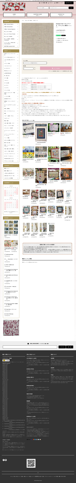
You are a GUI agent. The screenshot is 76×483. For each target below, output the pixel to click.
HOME (14, 15)
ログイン (62, 2)
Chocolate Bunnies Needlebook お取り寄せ (51, 199)
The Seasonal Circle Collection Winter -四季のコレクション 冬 (12, 292)
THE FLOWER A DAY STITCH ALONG (12, 276)
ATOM (64, 476)
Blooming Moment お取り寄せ (53, 164)
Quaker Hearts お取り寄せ (43, 215)
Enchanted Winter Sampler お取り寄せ (43, 200)
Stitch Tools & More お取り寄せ (66, 164)
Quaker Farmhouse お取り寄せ (34, 201)
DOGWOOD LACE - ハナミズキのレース (11, 281)
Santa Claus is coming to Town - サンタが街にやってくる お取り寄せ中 (12, 297)
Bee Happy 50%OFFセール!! (65, 133)
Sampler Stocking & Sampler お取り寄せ (26, 234)
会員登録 (56, 2)
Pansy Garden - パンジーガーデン (12, 260)
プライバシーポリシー (49, 476)
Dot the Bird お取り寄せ (26, 216)
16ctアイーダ (35, 20)
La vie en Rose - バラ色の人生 (11, 286)
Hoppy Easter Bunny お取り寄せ (40, 185)
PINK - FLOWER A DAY (10, 264)
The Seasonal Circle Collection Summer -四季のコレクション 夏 (12, 270)
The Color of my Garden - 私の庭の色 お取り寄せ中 (12, 304)
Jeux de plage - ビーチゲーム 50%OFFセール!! (53, 133)
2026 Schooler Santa (9, 254)
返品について (59, 71)
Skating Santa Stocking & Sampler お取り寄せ (34, 234)
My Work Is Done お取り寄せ (68, 201)
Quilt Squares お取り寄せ (51, 215)
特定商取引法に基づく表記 (67, 71)
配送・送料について (24, 476)
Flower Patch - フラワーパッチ (11, 309)
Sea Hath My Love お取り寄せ (59, 215)
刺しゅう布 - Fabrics (29, 20)
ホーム (23, 20)
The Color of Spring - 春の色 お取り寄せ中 (7, 248)
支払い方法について (17, 476)
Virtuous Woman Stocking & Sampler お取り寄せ (43, 234)
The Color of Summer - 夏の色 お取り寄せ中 (28, 160)
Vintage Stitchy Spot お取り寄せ (26, 196)
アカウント (51, 2)
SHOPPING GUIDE (38, 15)
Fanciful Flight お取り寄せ (40, 142)
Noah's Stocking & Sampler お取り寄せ (68, 217)
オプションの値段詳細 (52, 71)
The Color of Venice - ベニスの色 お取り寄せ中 (11, 235)
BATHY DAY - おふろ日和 (28, 136)
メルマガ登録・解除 (43, 2)
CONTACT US (61, 15)
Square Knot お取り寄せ (51, 234)
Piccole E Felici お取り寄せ (28, 177)
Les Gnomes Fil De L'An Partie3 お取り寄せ (41, 160)
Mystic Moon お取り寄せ (34, 217)
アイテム (69, 2)
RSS (62, 476)
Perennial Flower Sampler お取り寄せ (59, 200)
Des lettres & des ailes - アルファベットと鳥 (14, 248)
